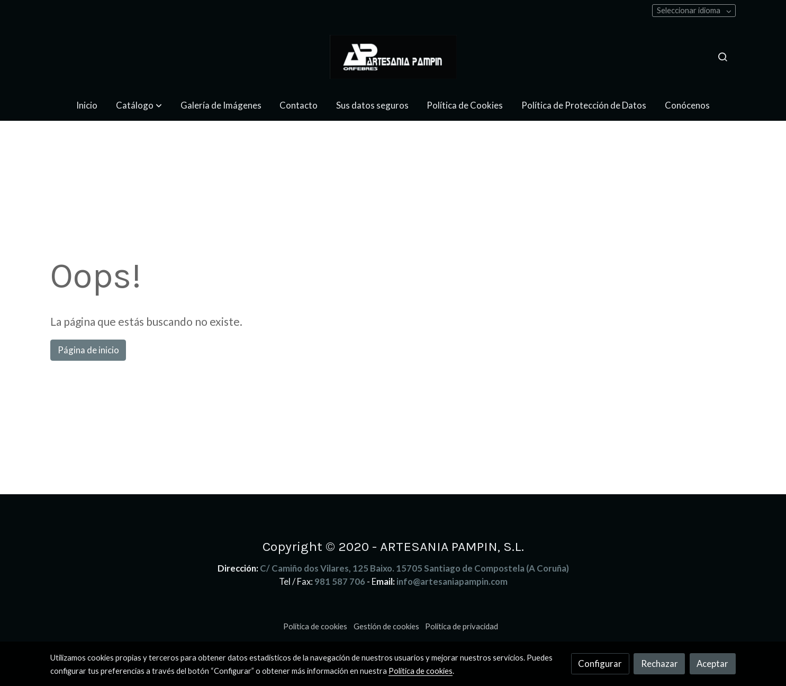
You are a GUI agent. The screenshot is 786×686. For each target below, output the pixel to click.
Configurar (600, 663)
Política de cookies (315, 626)
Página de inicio (88, 349)
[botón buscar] (722, 56)
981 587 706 (339, 581)
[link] (392, 57)
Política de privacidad (461, 626)
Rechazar (659, 663)
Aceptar (712, 663)
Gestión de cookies (386, 626)
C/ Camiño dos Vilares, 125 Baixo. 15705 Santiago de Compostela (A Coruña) (414, 568)
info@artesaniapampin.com (452, 581)
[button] (139, 105)
